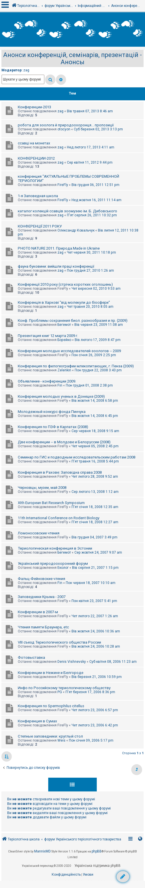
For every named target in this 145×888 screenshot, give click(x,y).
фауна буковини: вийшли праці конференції (56, 266)
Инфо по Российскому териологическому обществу (64, 688)
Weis (61, 740)
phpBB (97, 851)
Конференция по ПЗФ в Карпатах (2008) (53, 427)
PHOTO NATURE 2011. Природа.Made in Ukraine (59, 248)
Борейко (64, 340)
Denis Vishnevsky (71, 662)
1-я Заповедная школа (38, 196)
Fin (59, 385)
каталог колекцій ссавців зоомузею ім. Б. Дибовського (67, 211)
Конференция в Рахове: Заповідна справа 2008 (60, 472)
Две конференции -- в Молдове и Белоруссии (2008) (64, 442)
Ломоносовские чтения (38, 533)
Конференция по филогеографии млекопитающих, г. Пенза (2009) (76, 366)
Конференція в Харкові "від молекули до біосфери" (64, 302)
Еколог (63, 568)
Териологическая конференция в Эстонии (55, 548)
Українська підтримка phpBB (97, 866)
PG (59, 692)
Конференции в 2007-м (38, 612)
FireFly (62, 185)
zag (26, 70)
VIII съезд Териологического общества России (59, 642)
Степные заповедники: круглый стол (50, 736)
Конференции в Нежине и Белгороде (50, 673)
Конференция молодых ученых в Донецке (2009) (61, 396)
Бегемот (64, 325)
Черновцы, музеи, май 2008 (42, 487)
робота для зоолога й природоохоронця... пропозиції (66, 125)
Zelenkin (64, 370)
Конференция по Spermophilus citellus (51, 706)
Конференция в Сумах (37, 721)
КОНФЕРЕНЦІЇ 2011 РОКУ (40, 226)
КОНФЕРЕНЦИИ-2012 (36, 158)
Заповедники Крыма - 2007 (41, 597)
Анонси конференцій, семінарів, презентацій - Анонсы (72, 58)
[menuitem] (66, 875)
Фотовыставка (31, 657)
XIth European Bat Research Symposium (51, 503)
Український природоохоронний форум (53, 563)
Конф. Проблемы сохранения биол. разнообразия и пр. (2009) (72, 320)
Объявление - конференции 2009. (47, 381)
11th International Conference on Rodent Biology (58, 518)
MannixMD (42, 851)
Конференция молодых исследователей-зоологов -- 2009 (69, 351)
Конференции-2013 (34, 107)
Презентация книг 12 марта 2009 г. (48, 336)
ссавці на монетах (34, 143)
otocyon (63, 129)
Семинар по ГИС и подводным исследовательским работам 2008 (76, 457)
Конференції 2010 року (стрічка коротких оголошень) (65, 284)
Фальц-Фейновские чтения (41, 579)
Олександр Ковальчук (75, 230)
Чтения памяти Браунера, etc (43, 627)
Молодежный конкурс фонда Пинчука (52, 411)
